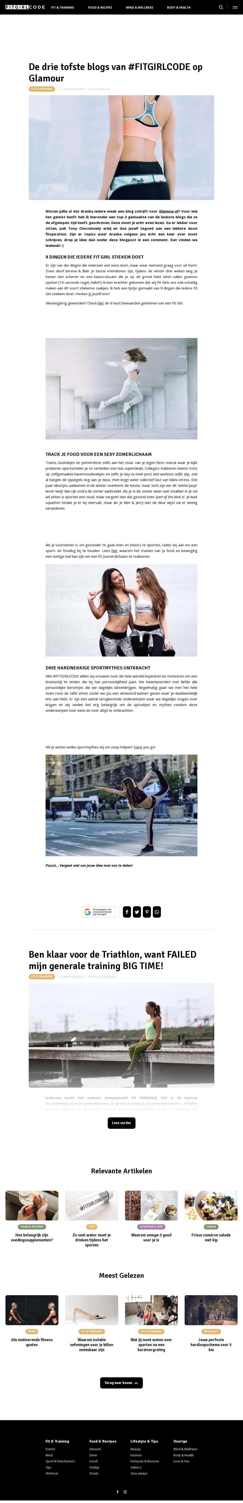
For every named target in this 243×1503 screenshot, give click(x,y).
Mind (49, 1455)
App (162, 912)
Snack (93, 1473)
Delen (122, 912)
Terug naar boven (118, 1384)
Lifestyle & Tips (144, 1441)
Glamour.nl (168, 211)
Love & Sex (181, 1461)
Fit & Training (62, 7)
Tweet (135, 912)
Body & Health (179, 7)
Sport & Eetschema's (60, 1461)
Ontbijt (94, 1467)
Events (50, 1449)
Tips (48, 1467)
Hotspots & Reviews (145, 1461)
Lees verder (121, 1123)
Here (138, 747)
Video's (136, 1467)
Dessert (95, 1449)
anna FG (104, 89)
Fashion (136, 1455)
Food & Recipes (100, 7)
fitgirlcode (107, 976)
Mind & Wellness (139, 7)
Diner (93, 1455)
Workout (52, 1473)
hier (101, 303)
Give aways (139, 1473)
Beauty (136, 1449)
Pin (148, 912)
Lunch (93, 1461)
